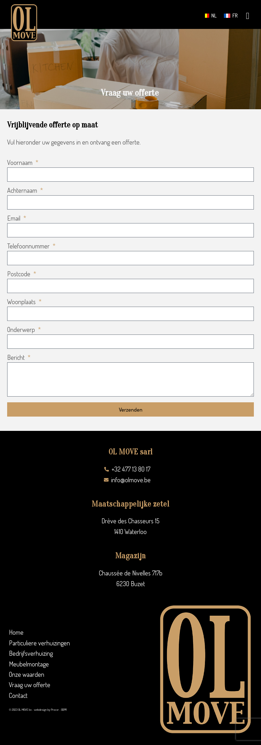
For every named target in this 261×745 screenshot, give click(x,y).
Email (14, 218)
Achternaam (23, 190)
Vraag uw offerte (29, 685)
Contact (18, 695)
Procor (55, 709)
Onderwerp (21, 329)
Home (16, 632)
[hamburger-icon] (247, 16)
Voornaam (20, 162)
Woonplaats (22, 302)
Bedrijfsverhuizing (31, 653)
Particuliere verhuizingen (39, 643)
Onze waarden (26, 674)
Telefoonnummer (29, 246)
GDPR (64, 709)
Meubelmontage (29, 664)
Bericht (16, 357)
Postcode (19, 274)
